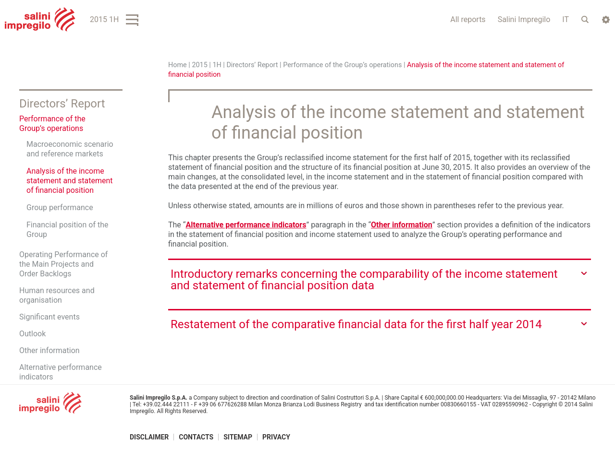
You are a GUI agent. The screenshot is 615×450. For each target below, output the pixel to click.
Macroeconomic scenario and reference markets (69, 149)
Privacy (276, 437)
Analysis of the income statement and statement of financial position (69, 180)
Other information (401, 224)
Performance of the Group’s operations (343, 65)
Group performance (59, 207)
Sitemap (237, 437)
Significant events (49, 316)
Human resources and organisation (57, 295)
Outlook (32, 333)
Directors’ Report (252, 65)
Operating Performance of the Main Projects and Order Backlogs (63, 264)
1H (216, 65)
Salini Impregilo (524, 19)
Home (177, 65)
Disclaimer (149, 437)
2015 (199, 65)
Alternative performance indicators (245, 224)
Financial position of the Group (67, 229)
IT (565, 19)
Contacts (196, 437)
